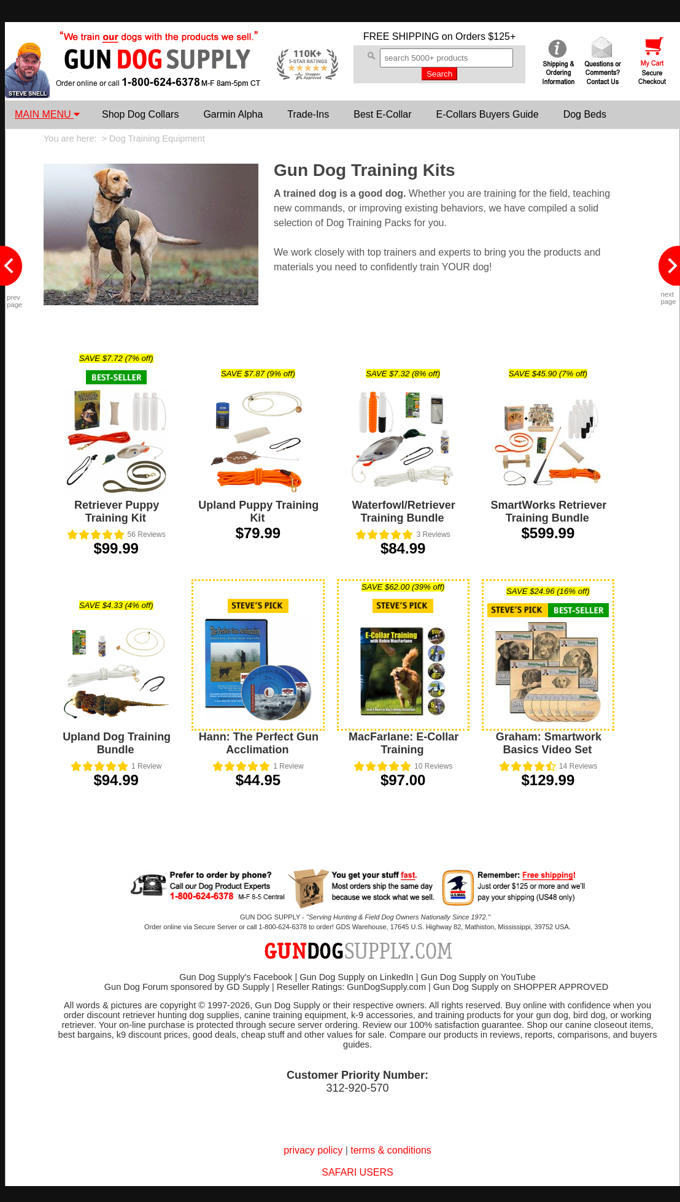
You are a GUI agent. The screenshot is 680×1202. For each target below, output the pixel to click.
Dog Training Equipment (157, 138)
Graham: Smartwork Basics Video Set (548, 743)
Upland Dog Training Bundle (117, 743)
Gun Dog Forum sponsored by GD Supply (186, 987)
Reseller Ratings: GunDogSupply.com (351, 987)
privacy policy (313, 1150)
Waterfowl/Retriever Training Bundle (403, 511)
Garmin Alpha (233, 114)
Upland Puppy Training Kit (258, 511)
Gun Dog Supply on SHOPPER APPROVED (520, 987)
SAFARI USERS (357, 1172)
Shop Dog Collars (140, 114)
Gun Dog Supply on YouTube (477, 977)
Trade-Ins (308, 114)
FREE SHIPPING (401, 36)
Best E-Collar (382, 114)
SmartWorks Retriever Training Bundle (548, 511)
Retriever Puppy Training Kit (116, 511)
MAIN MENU (47, 114)
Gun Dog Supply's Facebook (235, 977)
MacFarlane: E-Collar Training (403, 743)
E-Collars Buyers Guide (487, 114)
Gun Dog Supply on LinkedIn (356, 977)
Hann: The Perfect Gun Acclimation (259, 743)
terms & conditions (390, 1150)
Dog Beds (584, 114)
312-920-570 (357, 1088)
